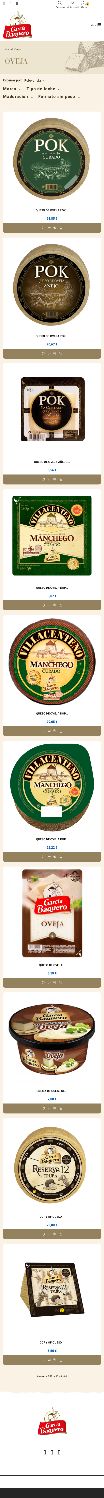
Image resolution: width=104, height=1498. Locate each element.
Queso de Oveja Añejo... (52, 462)
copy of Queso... (52, 1217)
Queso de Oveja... (52, 965)
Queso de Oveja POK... (52, 210)
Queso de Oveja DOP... (52, 588)
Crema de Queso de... (52, 1091)
